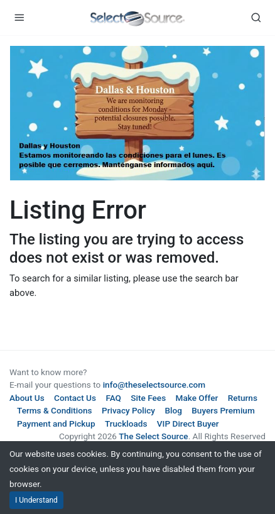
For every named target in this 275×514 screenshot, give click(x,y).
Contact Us (75, 398)
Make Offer (197, 398)
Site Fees (148, 398)
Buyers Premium (223, 410)
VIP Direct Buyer (188, 423)
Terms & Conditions (54, 410)
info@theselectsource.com (154, 385)
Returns (242, 398)
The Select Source (153, 436)
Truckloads (126, 423)
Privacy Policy (128, 410)
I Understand (36, 500)
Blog (172, 410)
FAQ (113, 398)
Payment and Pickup (56, 423)
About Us (27, 398)
